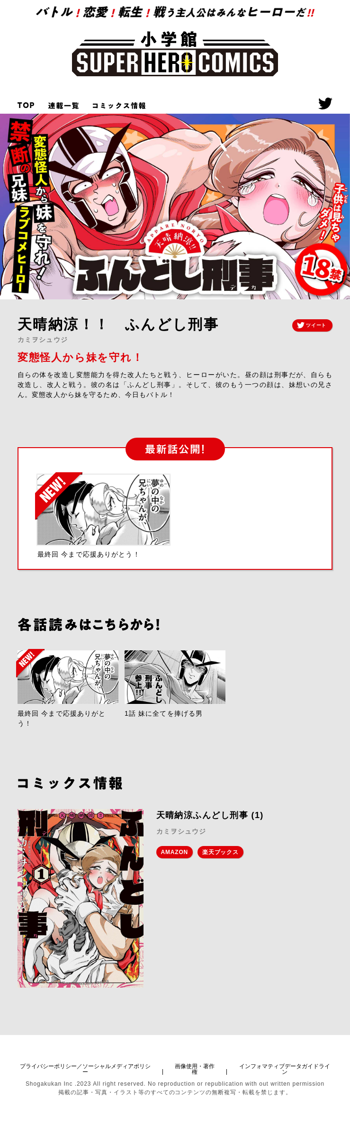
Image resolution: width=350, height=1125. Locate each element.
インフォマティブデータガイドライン (284, 1069)
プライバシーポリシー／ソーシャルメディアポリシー (85, 1069)
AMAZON (174, 852)
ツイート (311, 325)
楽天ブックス (220, 852)
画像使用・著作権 (195, 1069)
